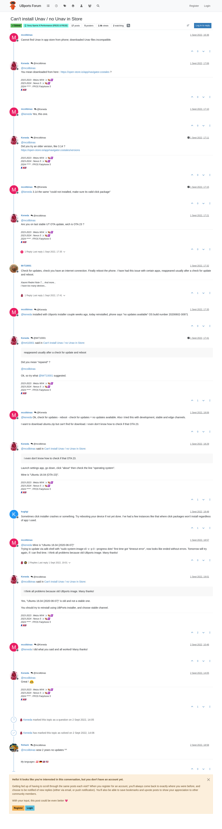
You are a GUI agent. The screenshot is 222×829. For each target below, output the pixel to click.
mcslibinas (26, 35)
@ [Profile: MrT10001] (46, 375)
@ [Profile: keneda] (26, 114)
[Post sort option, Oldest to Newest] (188, 25)
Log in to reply (203, 25)
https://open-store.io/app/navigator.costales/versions (50, 150)
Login (30, 808)
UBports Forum (30, 6)
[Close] (208, 780)
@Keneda (40, 109)
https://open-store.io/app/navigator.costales (85, 71)
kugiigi (24, 511)
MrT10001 (26, 265)
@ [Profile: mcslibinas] (28, 68)
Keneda (25, 63)
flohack (25, 745)
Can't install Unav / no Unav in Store (63, 342)
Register (18, 808)
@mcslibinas (38, 63)
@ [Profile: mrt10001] (27, 342)
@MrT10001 (38, 338)
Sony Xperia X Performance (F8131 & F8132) (46, 25)
